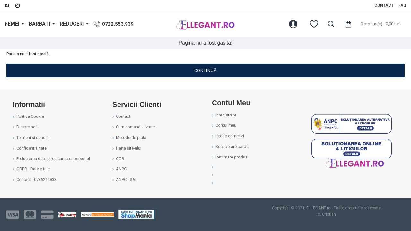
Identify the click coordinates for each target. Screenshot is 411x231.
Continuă (205, 70)
